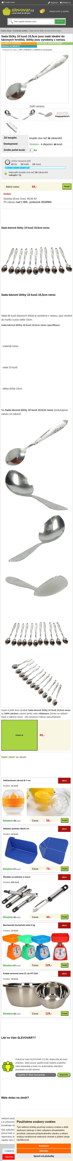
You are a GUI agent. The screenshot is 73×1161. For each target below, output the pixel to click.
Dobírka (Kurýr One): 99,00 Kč (20, 198)
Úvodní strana (8, 2)
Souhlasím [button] (44, 1146)
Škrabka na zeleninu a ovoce (16, 877)
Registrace (53, 3)
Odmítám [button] (43, 1151)
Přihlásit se (65, 3)
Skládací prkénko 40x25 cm (16, 828)
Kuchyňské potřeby (20, 31)
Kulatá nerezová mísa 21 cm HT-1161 (20, 973)
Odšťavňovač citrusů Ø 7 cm (16, 780)
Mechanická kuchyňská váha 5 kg (19, 925)
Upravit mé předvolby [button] (44, 1156)
